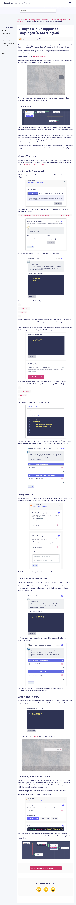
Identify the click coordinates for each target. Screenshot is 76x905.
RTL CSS (35, 737)
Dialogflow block (7, 40)
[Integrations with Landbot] (39, 19)
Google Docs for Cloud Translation (32, 165)
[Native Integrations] (59, 19)
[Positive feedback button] (53, 889)
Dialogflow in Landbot (40, 56)
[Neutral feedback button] (45, 889)
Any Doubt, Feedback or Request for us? (45, 868)
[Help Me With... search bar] (38, 10)
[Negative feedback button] (38, 889)
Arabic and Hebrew (6, 49)
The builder (4, 30)
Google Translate (6, 33)
